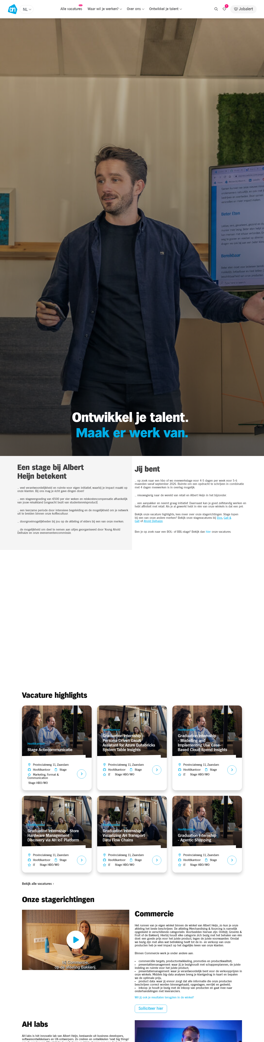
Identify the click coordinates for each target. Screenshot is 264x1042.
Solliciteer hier (151, 1008)
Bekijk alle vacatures (38, 883)
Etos (219, 518)
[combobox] (26, 9)
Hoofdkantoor (36, 743)
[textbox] (26, 9)
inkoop (143, 988)
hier (208, 532)
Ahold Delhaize (153, 521)
